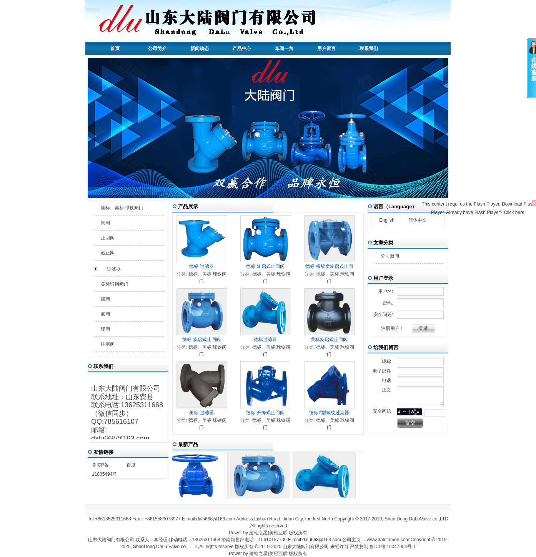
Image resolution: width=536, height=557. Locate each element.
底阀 (105, 314)
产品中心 (242, 48)
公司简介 (157, 48)
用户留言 (326, 48)
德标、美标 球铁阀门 (122, 208)
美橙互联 (278, 532)
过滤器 (114, 269)
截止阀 (108, 253)
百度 (131, 465)
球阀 (105, 329)
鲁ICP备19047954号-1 (393, 546)
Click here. (515, 212)
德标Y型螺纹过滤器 (329, 412)
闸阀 (105, 223)
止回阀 (108, 238)
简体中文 (417, 220)
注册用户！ (392, 328)
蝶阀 (105, 299)
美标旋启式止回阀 (329, 339)
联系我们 (369, 48)
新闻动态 (199, 48)
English (386, 220)
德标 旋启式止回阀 (265, 266)
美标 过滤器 (201, 412)
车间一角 (284, 48)
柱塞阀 (108, 344)
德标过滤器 (265, 339)
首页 (115, 48)
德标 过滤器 (201, 266)
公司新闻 (390, 256)
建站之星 (258, 532)
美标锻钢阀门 (114, 284)
